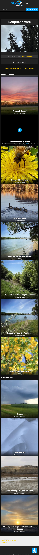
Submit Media (32, 9)
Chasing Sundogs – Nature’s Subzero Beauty (20, 528)
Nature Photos (27, 57)
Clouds (20, 414)
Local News (4, 542)
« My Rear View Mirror (13, 69)
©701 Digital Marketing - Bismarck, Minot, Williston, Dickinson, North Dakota (19, 554)
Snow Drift (20, 452)
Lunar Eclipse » (28, 69)
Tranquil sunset (20, 111)
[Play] (20, 130)
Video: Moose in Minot (20, 141)
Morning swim (19, 218)
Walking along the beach (20, 256)
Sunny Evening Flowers (19, 371)
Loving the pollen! (19, 180)
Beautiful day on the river (19, 333)
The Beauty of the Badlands (20, 491)
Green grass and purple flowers (20, 295)
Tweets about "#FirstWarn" (9, 540)
